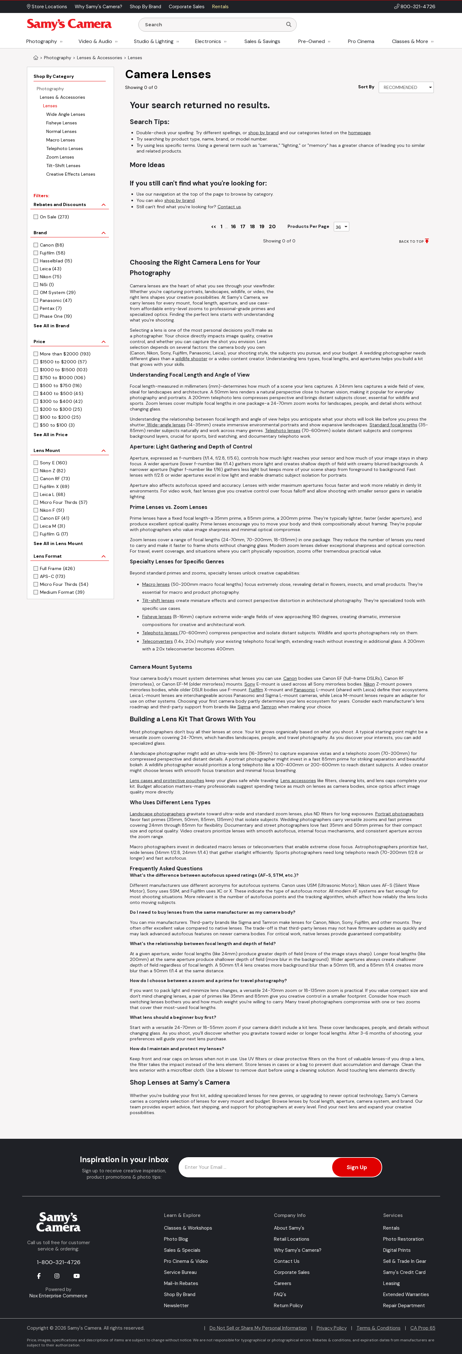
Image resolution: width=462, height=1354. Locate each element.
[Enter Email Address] (280, 1167)
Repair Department (404, 1305)
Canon (290, 678)
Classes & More (410, 41)
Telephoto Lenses (64, 148)
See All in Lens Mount (58, 543)
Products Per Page (308, 226)
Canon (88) (52, 245)
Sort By (366, 87)
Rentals (391, 1228)
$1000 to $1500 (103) (64, 370)
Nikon (369, 684)
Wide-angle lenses (166, 425)
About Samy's (289, 1228)
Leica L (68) (52, 494)
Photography (41, 41)
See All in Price (51, 434)
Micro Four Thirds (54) (64, 584)
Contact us (229, 207)
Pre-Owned (311, 41)
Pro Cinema (361, 41)
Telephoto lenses (283, 430)
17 (242, 226)
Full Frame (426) (57, 568)
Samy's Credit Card (404, 1272)
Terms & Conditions (379, 1328)
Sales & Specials (182, 1250)
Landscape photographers (157, 814)
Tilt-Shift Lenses (63, 165)
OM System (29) (58, 292)
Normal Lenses (61, 131)
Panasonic (304, 690)
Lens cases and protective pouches (167, 780)
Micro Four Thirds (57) (64, 502)
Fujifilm (256, 690)
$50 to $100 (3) (57, 425)
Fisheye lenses (157, 616)
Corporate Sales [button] (187, 6)
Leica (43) (51, 269)
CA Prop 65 (422, 1328)
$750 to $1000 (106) (62, 377)
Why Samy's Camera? (297, 1250)
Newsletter (176, 1305)
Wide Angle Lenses (65, 114)
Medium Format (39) (62, 592)
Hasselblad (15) (56, 261)
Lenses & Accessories (62, 97)
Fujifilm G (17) (54, 534)
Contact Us (287, 1261)
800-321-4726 (418, 6)
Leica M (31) (52, 526)
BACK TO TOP (411, 241)
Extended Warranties (406, 1294)
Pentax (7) (51, 308)
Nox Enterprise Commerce (58, 1296)
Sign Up (357, 1167)
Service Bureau (180, 1272)
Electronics (208, 41)
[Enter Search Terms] (213, 25)
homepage (359, 132)
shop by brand (263, 132)
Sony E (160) (53, 463)
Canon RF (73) (55, 478)
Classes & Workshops (188, 1228)
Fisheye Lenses (61, 123)
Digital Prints (397, 1250)
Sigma (243, 707)
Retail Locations (291, 1239)
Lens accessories (298, 780)
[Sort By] (406, 87)
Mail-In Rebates (181, 1283)
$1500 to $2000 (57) (63, 362)
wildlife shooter (191, 358)
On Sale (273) (54, 217)
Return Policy (288, 1305)
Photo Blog (176, 1239)
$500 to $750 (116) (61, 385)
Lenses (50, 106)
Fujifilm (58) (53, 253)
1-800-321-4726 (58, 1262)
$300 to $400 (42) (61, 401)
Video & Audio (95, 41)
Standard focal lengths (393, 425)
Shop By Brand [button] (145, 6)
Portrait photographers (399, 814)
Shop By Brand (179, 1294)
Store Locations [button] (47, 6)
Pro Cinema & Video (186, 1261)
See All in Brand (51, 326)
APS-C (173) (53, 576)
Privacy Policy (332, 1328)
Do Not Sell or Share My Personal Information (258, 1328)
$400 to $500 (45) (62, 393)
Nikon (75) (51, 276)
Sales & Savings (262, 41)
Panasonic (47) (56, 300)
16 (233, 226)
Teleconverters (157, 641)
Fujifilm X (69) (55, 486)
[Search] (288, 25)
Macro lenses (156, 584)
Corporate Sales (292, 1272)
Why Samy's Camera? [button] (98, 6)
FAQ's (280, 1294)
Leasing (391, 1283)
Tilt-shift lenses (158, 600)
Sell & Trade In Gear (404, 1261)
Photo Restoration (403, 1239)
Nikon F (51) (52, 510)
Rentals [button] (220, 6)
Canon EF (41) (55, 518)
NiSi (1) (47, 284)
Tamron (269, 707)
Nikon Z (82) (53, 470)
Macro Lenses (60, 140)
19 (261, 226)
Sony (249, 684)
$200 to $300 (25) (61, 409)
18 (252, 226)
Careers (282, 1283)
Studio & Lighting (154, 41)
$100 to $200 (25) (60, 417)
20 (272, 226)
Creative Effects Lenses (70, 174)
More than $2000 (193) (65, 354)
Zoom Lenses (60, 157)
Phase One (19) (56, 316)
